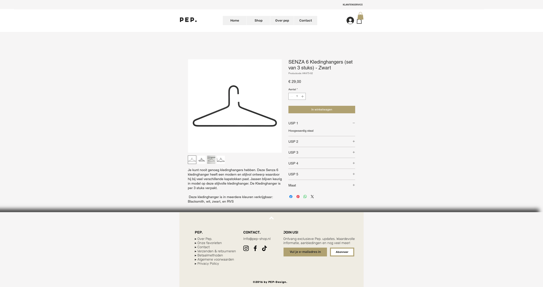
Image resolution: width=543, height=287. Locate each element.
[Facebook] (255, 248)
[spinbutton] (297, 96)
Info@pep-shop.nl (257, 239)
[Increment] (302, 96)
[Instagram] (246, 248)
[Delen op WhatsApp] (305, 196)
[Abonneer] (342, 252)
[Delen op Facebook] (291, 196)
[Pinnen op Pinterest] (298, 196)
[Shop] (359, 20)
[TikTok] (264, 248)
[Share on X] (312, 196)
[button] (360, 16)
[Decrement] (291, 96)
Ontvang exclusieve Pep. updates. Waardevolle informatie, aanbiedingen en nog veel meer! (319, 241)
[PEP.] (189, 19)
